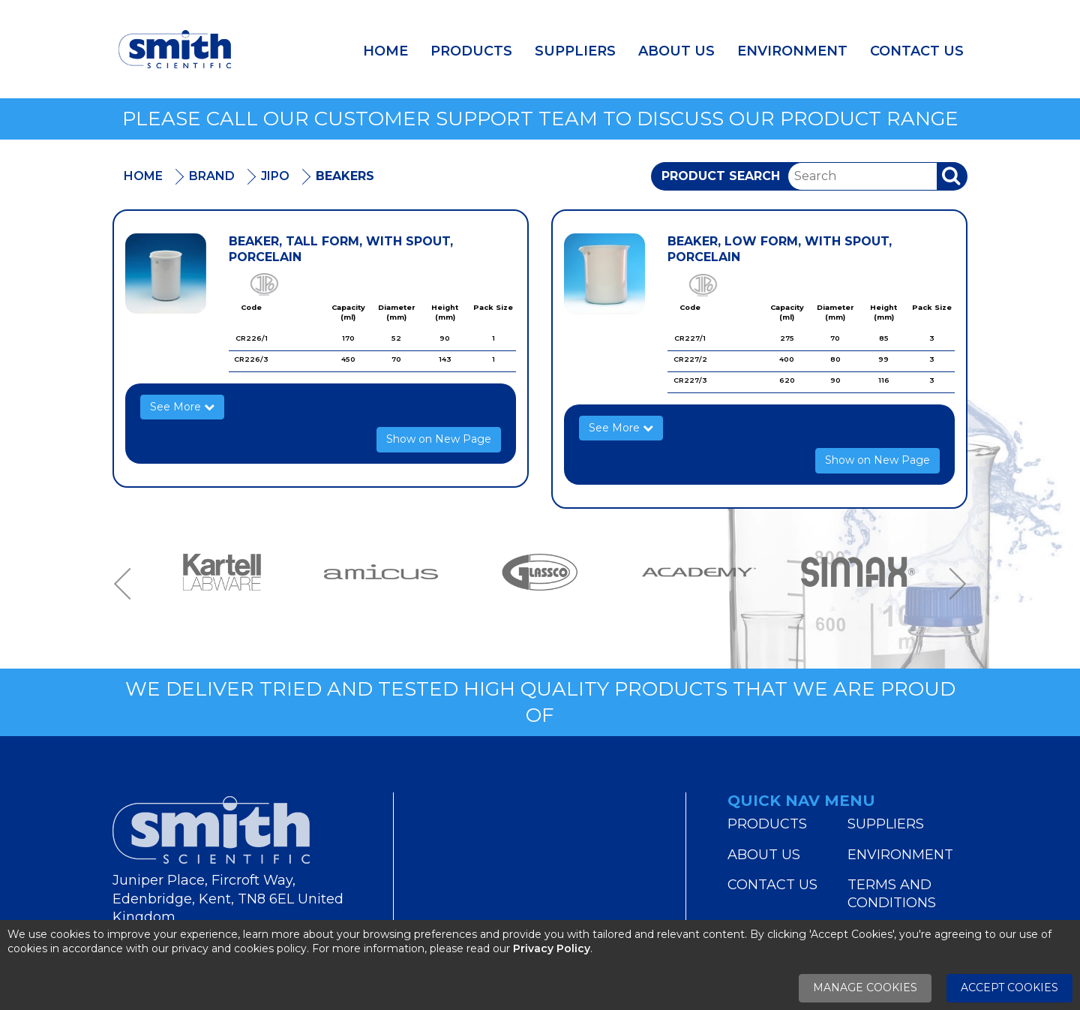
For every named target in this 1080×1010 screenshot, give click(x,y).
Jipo (275, 176)
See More (182, 406)
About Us (676, 51)
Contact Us (917, 51)
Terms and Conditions (892, 893)
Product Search (721, 176)
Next (953, 583)
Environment (792, 51)
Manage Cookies (865, 987)
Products (471, 51)
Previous (127, 583)
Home (385, 51)
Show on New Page (438, 439)
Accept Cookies (1009, 987)
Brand (212, 176)
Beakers (345, 176)
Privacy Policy (551, 948)
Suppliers (575, 51)
